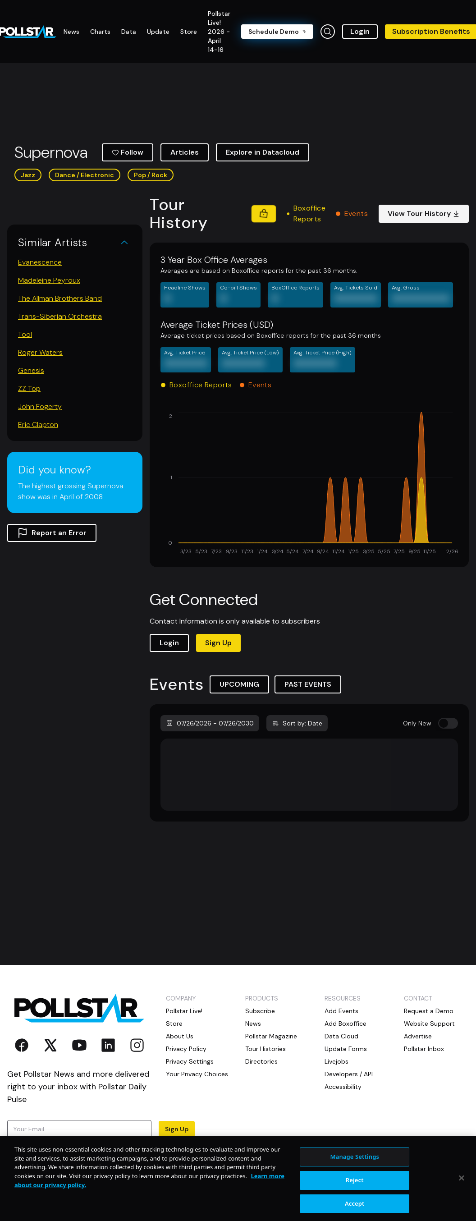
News (253, 1023)
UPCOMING (239, 684)
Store (174, 1023)
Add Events (341, 1011)
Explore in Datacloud (262, 152)
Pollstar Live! (184, 1011)
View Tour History (424, 213)
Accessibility (343, 1087)
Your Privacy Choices (197, 1074)
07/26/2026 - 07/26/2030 (210, 723)
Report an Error (52, 533)
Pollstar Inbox (424, 1049)
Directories (261, 1061)
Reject (355, 1206)
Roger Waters (40, 352)
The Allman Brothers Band (60, 298)
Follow (127, 152)
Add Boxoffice (345, 1023)
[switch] (448, 723)
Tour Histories (265, 1049)
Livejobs (336, 1061)
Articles (184, 152)
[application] (309, 484)
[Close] (461, 1204)
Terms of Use (59, 1155)
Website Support (429, 1023)
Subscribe (260, 1011)
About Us (179, 1036)
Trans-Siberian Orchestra (60, 316)
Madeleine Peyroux (49, 280)
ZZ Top (29, 388)
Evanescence (40, 262)
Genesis (31, 370)
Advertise (418, 1036)
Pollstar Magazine (271, 1036)
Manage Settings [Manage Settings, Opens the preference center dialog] (354, 1183)
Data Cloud (341, 1036)
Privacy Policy (186, 1049)
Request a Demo (428, 1011)
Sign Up (218, 642)
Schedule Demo (277, 31)
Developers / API (349, 1074)
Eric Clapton (38, 424)
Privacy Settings (190, 1061)
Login (360, 31)
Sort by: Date (297, 723)
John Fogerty (40, 406)
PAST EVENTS (307, 684)
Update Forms (346, 1049)
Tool (25, 334)
